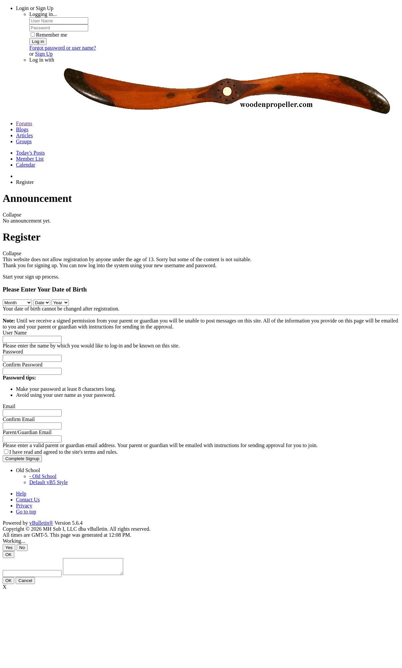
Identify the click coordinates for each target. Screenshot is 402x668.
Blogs (22, 129)
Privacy (24, 505)
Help (21, 493)
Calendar (25, 165)
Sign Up (44, 54)
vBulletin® (41, 523)
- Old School (43, 476)
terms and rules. (101, 452)
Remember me (49, 35)
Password (13, 351)
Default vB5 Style (48, 482)
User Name (15, 332)
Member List (30, 159)
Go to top (26, 511)
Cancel (25, 583)
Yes (9, 547)
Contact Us (28, 499)
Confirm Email (19, 419)
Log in (38, 41)
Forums (24, 123)
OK (8, 554)
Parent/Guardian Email (27, 432)
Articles (24, 135)
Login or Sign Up (34, 8)
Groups (24, 141)
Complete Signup (22, 458)
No (22, 547)
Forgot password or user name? (62, 48)
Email (9, 406)
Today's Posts (30, 153)
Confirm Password (23, 364)
